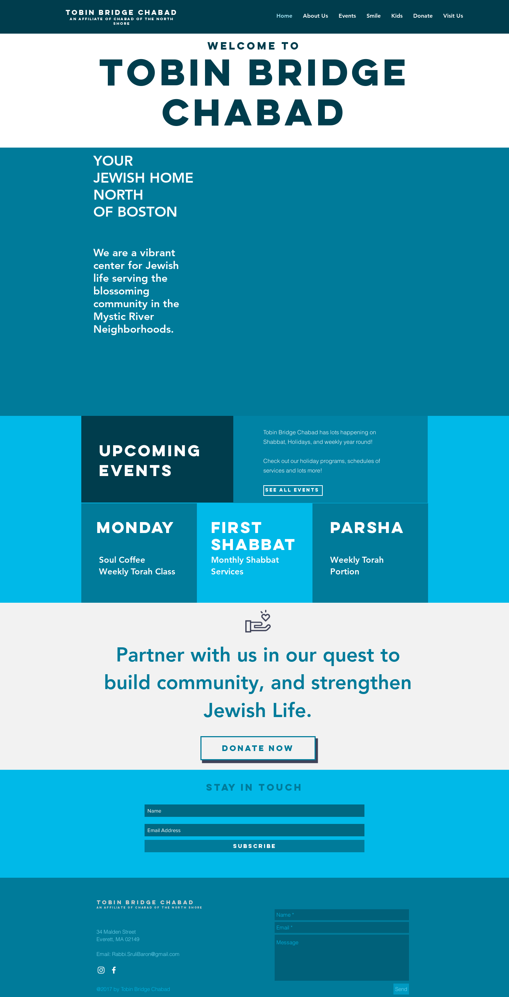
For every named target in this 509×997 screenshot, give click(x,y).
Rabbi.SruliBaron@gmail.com (146, 954)
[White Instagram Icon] (101, 970)
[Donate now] (258, 748)
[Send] (401, 989)
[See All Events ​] (293, 490)
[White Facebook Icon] (113, 970)
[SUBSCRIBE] (254, 846)
